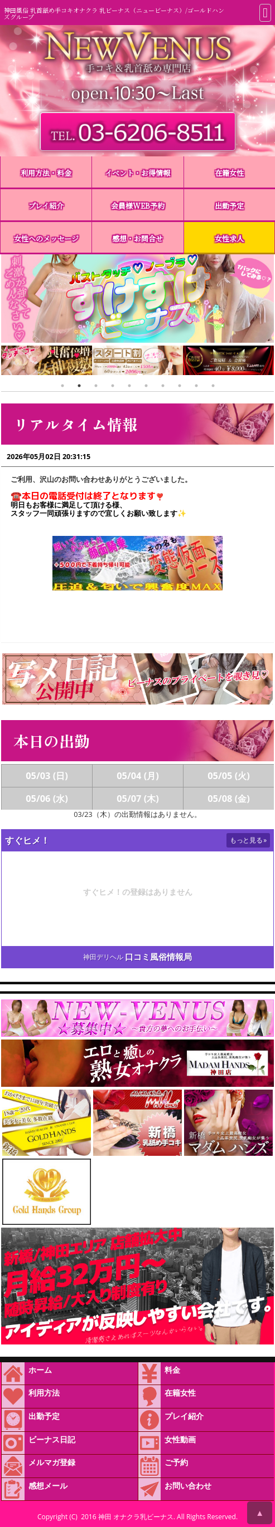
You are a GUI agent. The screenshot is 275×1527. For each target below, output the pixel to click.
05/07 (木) (138, 798)
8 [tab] (179, 385)
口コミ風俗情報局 (158, 957)
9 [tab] (196, 385)
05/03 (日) (47, 776)
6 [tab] (146, 385)
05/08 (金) (229, 798)
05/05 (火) (229, 776)
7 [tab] (162, 385)
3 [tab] (96, 385)
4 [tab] (112, 385)
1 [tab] (62, 385)
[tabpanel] (110, 362)
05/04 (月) (138, 776)
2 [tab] (79, 385)
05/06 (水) (47, 798)
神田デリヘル (103, 957)
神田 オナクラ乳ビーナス (135, 1516)
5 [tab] (129, 385)
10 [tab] (213, 385)
